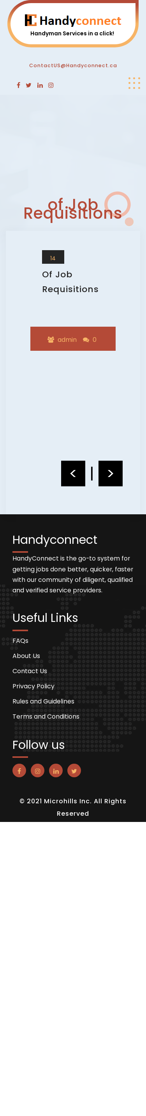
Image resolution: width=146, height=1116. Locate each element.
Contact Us (29, 671)
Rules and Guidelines (43, 701)
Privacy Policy (33, 686)
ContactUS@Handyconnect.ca (73, 65)
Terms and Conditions (45, 717)
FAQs (20, 641)
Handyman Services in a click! (72, 33)
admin (67, 339)
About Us (26, 656)
